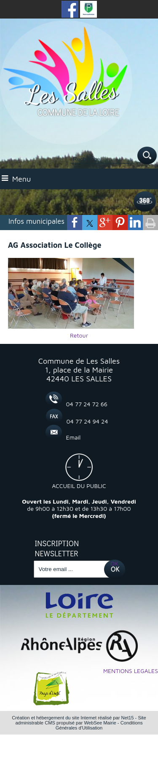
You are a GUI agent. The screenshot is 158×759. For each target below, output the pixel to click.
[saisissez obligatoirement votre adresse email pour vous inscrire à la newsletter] (73, 569)
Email (73, 437)
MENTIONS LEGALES (130, 670)
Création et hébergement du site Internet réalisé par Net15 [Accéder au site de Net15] (73, 717)
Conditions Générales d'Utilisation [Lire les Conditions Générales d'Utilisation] (99, 725)
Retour (79, 335)
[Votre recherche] (102, 159)
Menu (21, 178)
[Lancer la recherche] (147, 156)
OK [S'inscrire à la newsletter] (114, 563)
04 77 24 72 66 (87, 404)
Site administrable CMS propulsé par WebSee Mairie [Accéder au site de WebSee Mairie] (80, 720)
